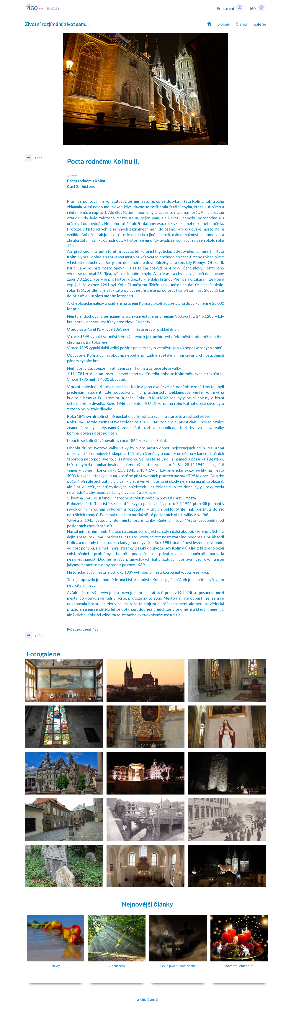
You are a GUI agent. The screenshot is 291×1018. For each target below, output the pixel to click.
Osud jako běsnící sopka (178, 966)
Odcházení (117, 966)
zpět (33, 157)
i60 (257, 7)
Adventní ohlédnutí (239, 966)
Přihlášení (230, 7)
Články (242, 24)
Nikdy (55, 966)
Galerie (259, 24)
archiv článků (147, 999)
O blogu (223, 24)
